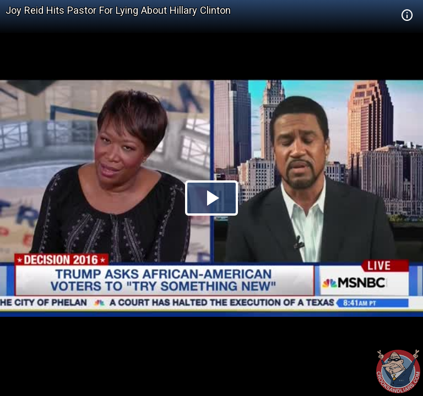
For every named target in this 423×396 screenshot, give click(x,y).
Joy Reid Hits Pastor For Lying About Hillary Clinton (118, 10)
